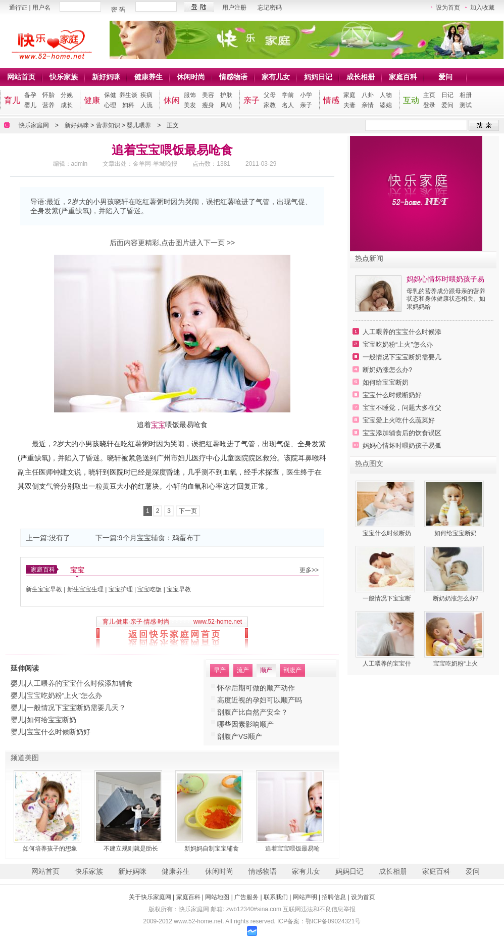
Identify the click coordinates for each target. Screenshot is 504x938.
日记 (447, 95)
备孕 (30, 95)
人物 (386, 95)
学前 (288, 95)
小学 (306, 95)
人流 (146, 105)
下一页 (188, 510)
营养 (48, 105)
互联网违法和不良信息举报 (319, 909)
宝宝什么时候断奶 (387, 533)
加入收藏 (482, 7)
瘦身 (208, 105)
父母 (270, 95)
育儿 (12, 100)
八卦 (368, 95)
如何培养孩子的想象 (50, 848)
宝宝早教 (179, 589)
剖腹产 (292, 670)
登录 (429, 105)
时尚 (164, 621)
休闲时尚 (191, 77)
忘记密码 (270, 7)
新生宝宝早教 (44, 589)
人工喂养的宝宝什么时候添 (402, 332)
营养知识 (108, 125)
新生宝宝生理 (85, 589)
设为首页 (448, 7)
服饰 (190, 95)
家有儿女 (276, 77)
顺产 (266, 670)
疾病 (146, 95)
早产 (220, 670)
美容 (208, 95)
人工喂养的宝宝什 (387, 663)
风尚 (226, 105)
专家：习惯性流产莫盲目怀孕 (263, 700)
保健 (110, 95)
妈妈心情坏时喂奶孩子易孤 (402, 445)
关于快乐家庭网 (150, 897)
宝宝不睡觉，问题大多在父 (402, 407)
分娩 (67, 95)
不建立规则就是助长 (131, 848)
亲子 (251, 100)
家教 (270, 105)
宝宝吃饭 (149, 589)
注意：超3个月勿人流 (251, 712)
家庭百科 (403, 77)
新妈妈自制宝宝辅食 (211, 848)
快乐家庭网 (34, 125)
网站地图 (217, 897)
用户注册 (234, 7)
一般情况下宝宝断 (387, 598)
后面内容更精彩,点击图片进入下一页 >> (172, 243)
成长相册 (360, 77)
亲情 (368, 105)
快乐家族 (63, 77)
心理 (110, 105)
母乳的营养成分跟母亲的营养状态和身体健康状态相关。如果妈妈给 (446, 299)
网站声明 (305, 897)
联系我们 (276, 897)
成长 (67, 105)
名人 (288, 105)
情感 (331, 100)
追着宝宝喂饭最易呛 (292, 848)
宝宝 (158, 424)
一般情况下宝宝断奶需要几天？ (76, 708)
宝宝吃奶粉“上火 (455, 663)
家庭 (349, 95)
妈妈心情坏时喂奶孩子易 (445, 279)
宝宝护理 (121, 589)
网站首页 (21, 77)
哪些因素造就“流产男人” (254, 724)
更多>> (309, 570)
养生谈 (128, 95)
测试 (466, 105)
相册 (466, 95)
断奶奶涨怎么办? (387, 369)
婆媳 (386, 105)
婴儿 (30, 105)
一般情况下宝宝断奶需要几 (402, 357)
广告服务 (246, 897)
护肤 (226, 95)
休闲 (172, 100)
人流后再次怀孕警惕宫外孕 (259, 688)
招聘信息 (334, 897)
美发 (190, 105)
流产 (243, 670)
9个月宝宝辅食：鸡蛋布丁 (159, 538)
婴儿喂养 (139, 125)
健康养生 (148, 77)
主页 (429, 95)
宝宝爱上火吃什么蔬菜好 (399, 420)
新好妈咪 (106, 77)
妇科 (128, 105)
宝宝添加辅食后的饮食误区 (402, 433)
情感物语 (233, 77)
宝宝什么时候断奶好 (58, 732)
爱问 (445, 77)
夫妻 (349, 105)
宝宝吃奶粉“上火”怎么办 (64, 695)
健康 (92, 100)
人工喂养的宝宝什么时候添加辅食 (80, 683)
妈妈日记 (318, 77)
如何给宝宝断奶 (51, 720)
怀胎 (48, 95)
